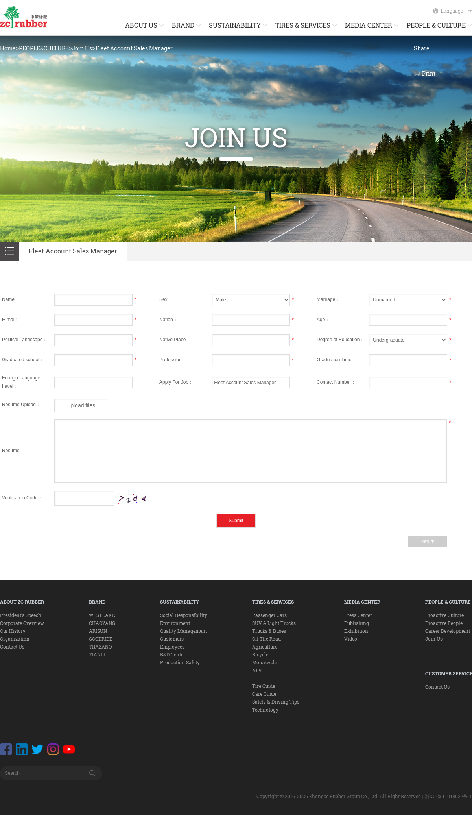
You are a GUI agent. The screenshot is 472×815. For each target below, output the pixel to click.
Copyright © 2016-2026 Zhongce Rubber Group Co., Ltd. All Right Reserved (338, 796)
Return (427, 541)
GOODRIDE (100, 639)
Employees (172, 646)
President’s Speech (20, 615)
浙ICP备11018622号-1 (448, 796)
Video (350, 639)
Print (428, 73)
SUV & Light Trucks (274, 623)
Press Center (358, 615)
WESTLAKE (102, 615)
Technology (265, 709)
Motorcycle (264, 662)
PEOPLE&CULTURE (44, 48)
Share (422, 48)
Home (8, 48)
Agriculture (264, 646)
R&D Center (172, 654)
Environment (175, 623)
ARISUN (98, 631)
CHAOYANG (102, 623)
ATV (257, 670)
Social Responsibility (183, 615)
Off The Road (266, 639)
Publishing (356, 623)
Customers (172, 639)
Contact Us (12, 646)
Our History (13, 631)
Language (456, 10)
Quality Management (183, 631)
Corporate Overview (22, 623)
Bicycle (260, 654)
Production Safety (180, 662)
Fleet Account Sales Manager (134, 48)
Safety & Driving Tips (275, 702)
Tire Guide (263, 686)
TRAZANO (100, 646)
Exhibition (356, 631)
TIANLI (97, 654)
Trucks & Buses (269, 631)
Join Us (82, 48)
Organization (15, 639)
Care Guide (264, 694)
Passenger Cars (269, 615)
